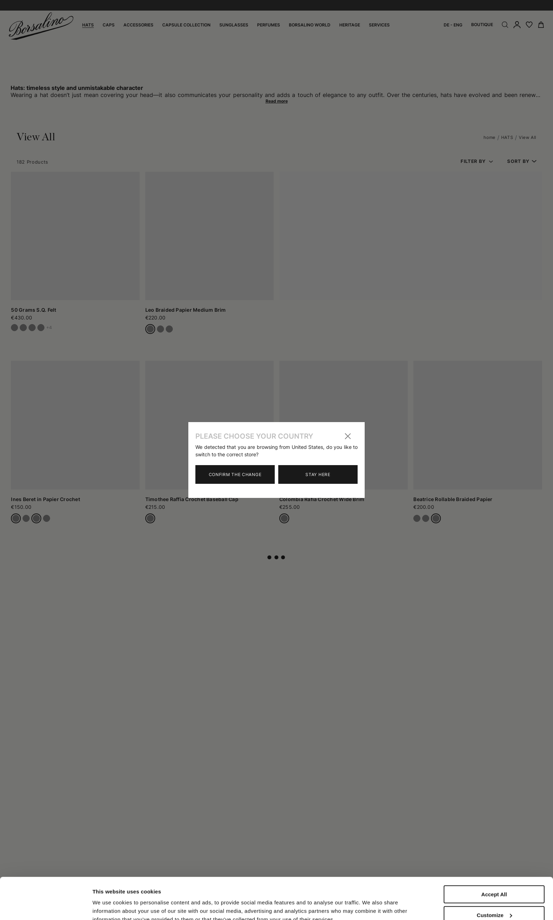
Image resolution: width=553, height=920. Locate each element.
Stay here (317, 474)
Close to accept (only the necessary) (494, 900)
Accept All (494, 855)
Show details (108, 900)
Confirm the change (235, 474)
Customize (494, 876)
